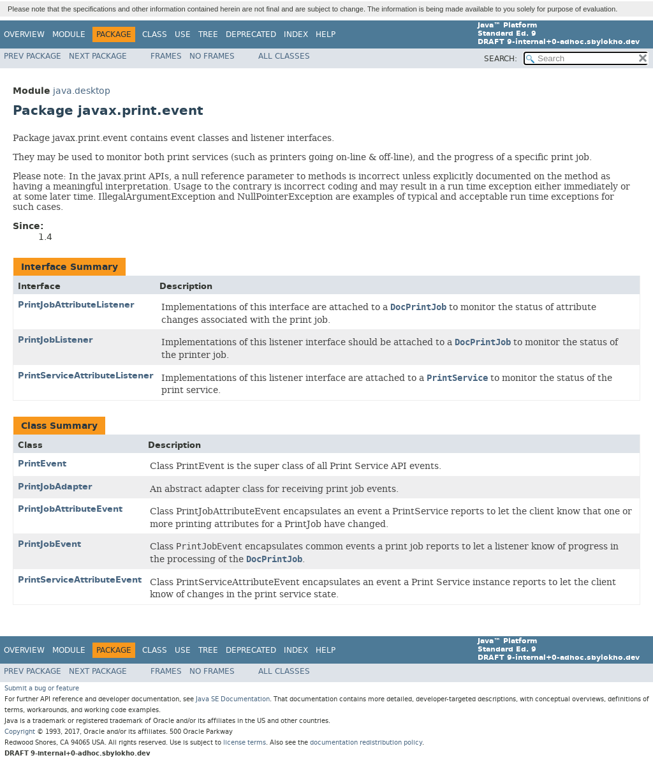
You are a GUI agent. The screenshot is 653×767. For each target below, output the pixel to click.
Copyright (19, 731)
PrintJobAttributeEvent (70, 509)
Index (296, 34)
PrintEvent (42, 463)
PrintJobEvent (49, 544)
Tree (208, 34)
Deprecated (251, 34)
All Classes (284, 56)
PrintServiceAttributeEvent (80, 580)
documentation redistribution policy (366, 742)
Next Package (98, 56)
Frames (166, 56)
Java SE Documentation (233, 699)
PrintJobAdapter (55, 486)
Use (183, 34)
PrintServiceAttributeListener (85, 375)
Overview (24, 34)
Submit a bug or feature (41, 688)
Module (68, 34)
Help (325, 34)
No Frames (212, 56)
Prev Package (32, 56)
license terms (244, 742)
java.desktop (81, 91)
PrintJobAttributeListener (76, 304)
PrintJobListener (55, 340)
